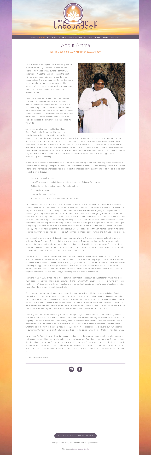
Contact (115, 37)
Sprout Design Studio (80, 449)
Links (105, 37)
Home (34, 37)
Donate (97, 37)
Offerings (52, 37)
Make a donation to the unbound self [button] (75, 435)
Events (81, 37)
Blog (89, 37)
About (42, 37)
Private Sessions (67, 37)
